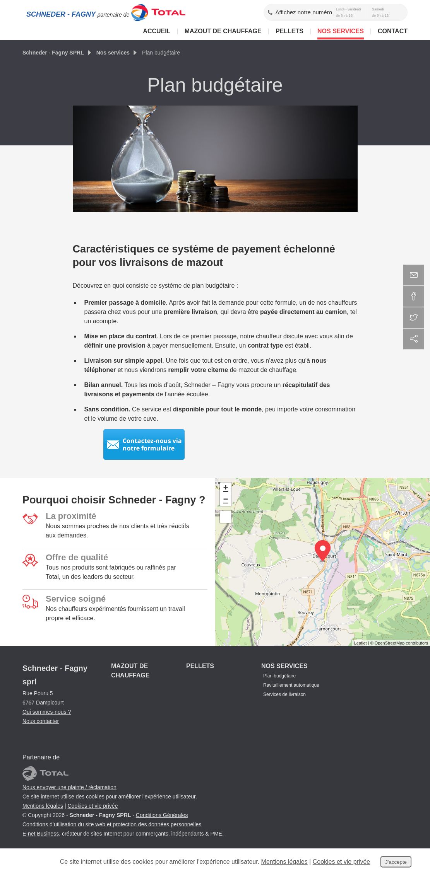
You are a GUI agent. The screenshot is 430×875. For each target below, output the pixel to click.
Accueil (156, 31)
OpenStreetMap (390, 643)
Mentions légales (42, 806)
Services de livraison (284, 694)
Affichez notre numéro (304, 12)
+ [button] (225, 488)
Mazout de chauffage (223, 31)
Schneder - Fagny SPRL (53, 52)
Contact (393, 31)
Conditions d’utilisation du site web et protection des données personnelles (111, 824)
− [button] (225, 500)
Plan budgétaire (279, 676)
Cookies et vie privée (92, 806)
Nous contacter (40, 721)
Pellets (289, 31)
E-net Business (40, 834)
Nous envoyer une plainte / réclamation (69, 787)
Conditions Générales (162, 815)
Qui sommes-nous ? (46, 712)
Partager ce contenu (413, 339)
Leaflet (360, 643)
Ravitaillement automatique (291, 685)
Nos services (340, 31)
